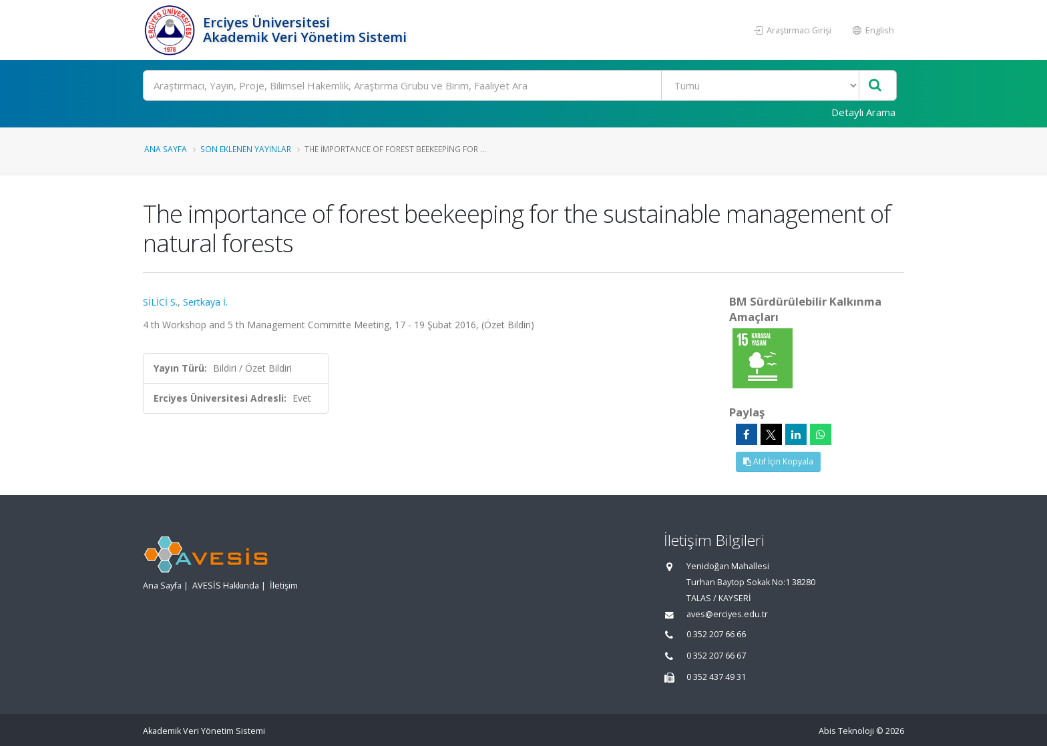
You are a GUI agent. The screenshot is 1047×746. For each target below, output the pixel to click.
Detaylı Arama (863, 112)
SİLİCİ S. (160, 302)
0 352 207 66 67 (716, 655)
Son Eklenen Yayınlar (245, 148)
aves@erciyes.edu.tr (727, 614)
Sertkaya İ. (205, 302)
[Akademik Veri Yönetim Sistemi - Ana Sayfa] (171, 30)
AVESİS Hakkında (225, 585)
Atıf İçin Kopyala (778, 461)
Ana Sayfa (165, 148)
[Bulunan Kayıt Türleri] (760, 85)
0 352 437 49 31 (716, 677)
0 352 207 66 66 (716, 634)
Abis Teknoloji (846, 731)
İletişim (284, 585)
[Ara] (520, 85)
